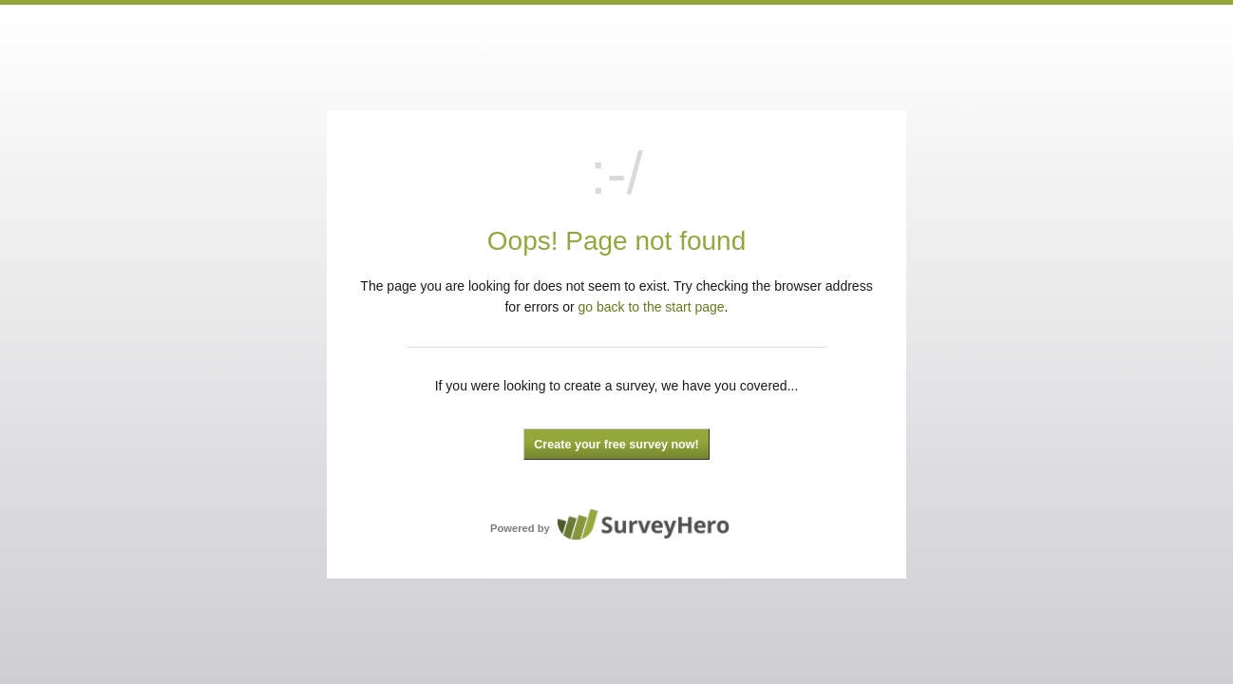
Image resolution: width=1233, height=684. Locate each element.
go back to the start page (652, 306)
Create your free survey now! (616, 444)
